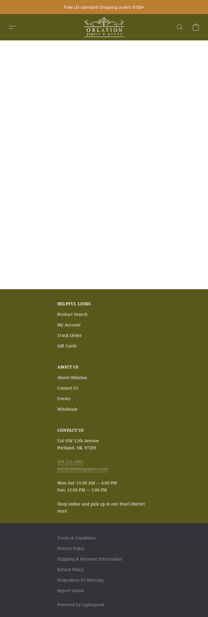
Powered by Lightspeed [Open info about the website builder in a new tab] (80, 604)
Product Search (72, 314)
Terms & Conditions (76, 538)
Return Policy (70, 569)
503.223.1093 (70, 462)
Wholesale (67, 409)
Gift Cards (67, 346)
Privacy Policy (70, 548)
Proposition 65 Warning (80, 580)
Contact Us (67, 388)
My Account (69, 325)
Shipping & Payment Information (89, 559)
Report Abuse (70, 590)
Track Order (69, 335)
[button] (104, 27)
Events (63, 398)
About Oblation (72, 377)
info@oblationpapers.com (82, 469)
